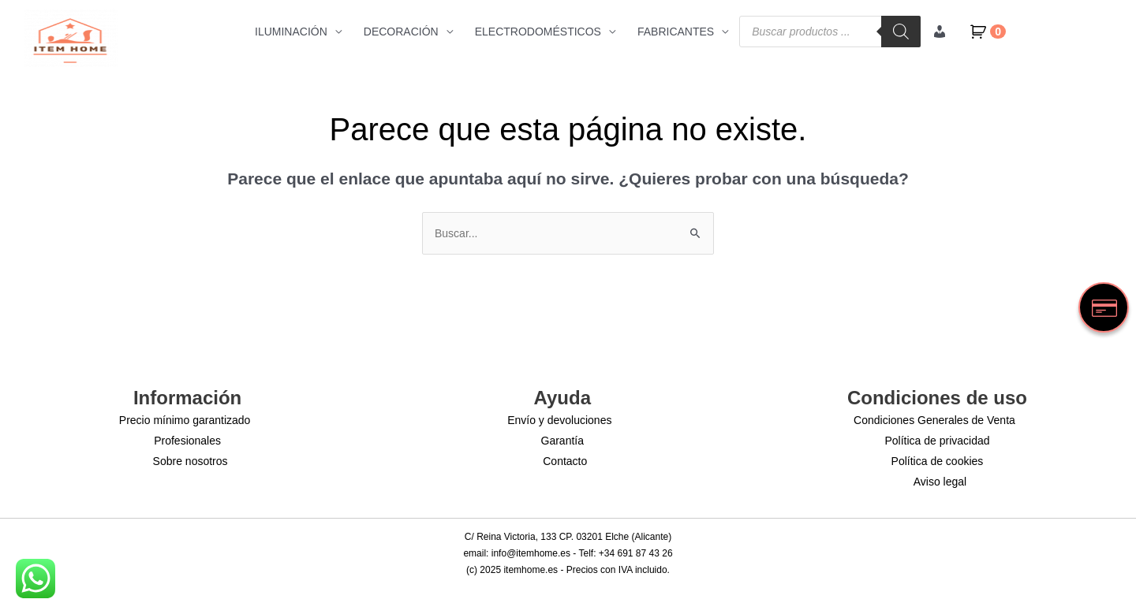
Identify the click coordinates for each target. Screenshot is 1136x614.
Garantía (562, 440)
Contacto (565, 461)
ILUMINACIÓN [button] (291, 31)
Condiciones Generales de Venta (934, 420)
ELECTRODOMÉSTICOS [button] (538, 31)
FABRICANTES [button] (675, 31)
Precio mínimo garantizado (185, 420)
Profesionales (187, 440)
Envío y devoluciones (559, 420)
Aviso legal (940, 481)
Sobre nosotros (190, 461)
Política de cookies (937, 461)
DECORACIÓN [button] (401, 31)
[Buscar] (901, 31)
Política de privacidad (936, 440)
